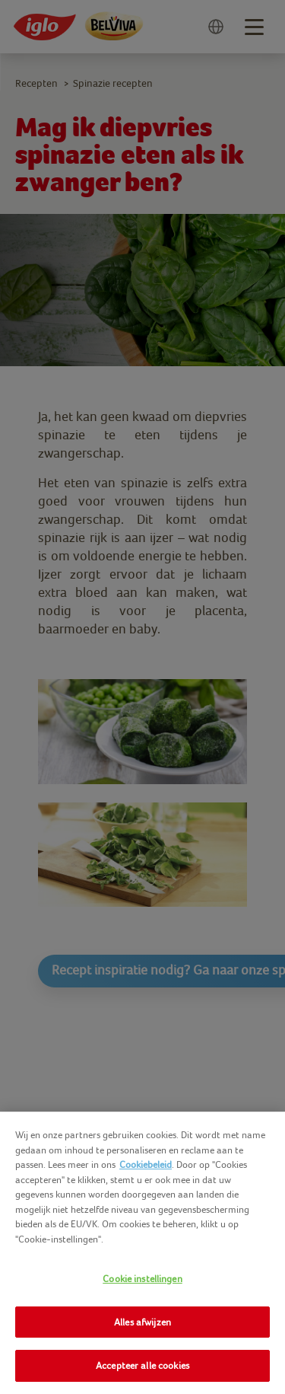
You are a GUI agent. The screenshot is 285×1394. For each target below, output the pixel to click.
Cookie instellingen (142, 1278)
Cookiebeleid (145, 1164)
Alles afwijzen (142, 1322)
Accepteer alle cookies (142, 1365)
